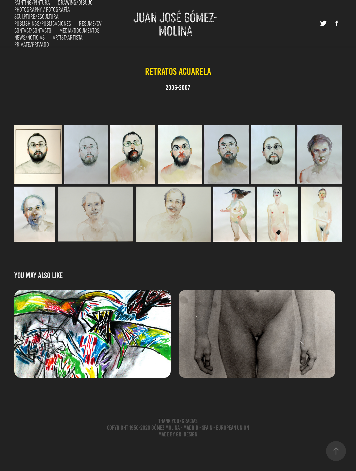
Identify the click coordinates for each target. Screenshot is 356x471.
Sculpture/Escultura (36, 16)
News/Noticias (29, 37)
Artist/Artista (68, 37)
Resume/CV (90, 23)
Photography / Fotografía (42, 9)
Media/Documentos (79, 30)
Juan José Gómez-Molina (175, 23)
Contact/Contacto (32, 30)
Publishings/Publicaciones (42, 23)
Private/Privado (31, 44)
